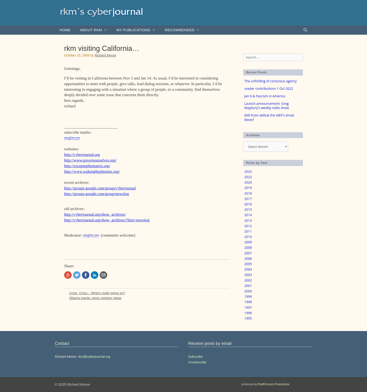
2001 (248, 285)
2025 (248, 171)
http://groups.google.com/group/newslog (96, 194)
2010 (248, 236)
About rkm (96, 30)
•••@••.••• (72, 138)
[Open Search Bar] (305, 30)
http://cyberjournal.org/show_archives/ (95, 214)
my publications (138, 30)
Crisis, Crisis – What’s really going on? (97, 293)
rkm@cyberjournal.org (94, 356)
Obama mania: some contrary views (95, 298)
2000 (248, 291)
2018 (248, 193)
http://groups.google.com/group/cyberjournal (100, 188)
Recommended (184, 30)
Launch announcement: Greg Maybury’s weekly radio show (266, 105)
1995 (248, 318)
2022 (248, 177)
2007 (248, 253)
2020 (248, 182)
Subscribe (195, 356)
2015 (248, 209)
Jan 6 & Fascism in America (264, 96)
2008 (248, 247)
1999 (248, 296)
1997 (248, 307)
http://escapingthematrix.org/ (87, 166)
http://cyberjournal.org (82, 154)
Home (64, 30)
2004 (248, 269)
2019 (248, 187)
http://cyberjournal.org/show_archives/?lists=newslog (107, 220)
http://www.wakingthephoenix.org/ (92, 171)
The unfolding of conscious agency (270, 81)
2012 (248, 226)
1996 (248, 313)
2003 (248, 274)
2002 (248, 280)
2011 (248, 231)
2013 (248, 220)
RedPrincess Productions (273, 384)
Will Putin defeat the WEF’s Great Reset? (269, 117)
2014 (248, 215)
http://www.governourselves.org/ (90, 160)
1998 (248, 302)
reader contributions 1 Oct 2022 (268, 88)
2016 (248, 204)
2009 (248, 242)
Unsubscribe (197, 362)
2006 (248, 258)
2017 (248, 198)
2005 (248, 264)
